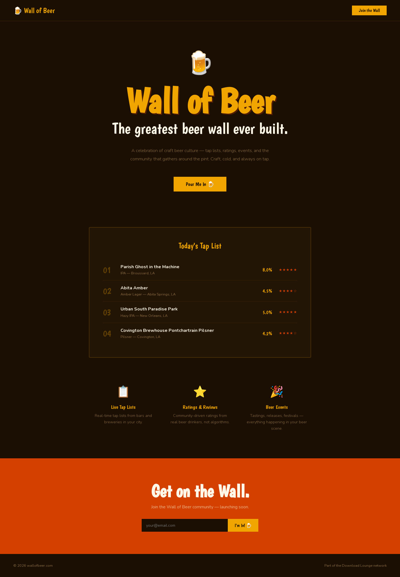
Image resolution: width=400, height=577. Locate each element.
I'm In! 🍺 (243, 525)
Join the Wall (369, 10)
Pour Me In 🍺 (200, 184)
